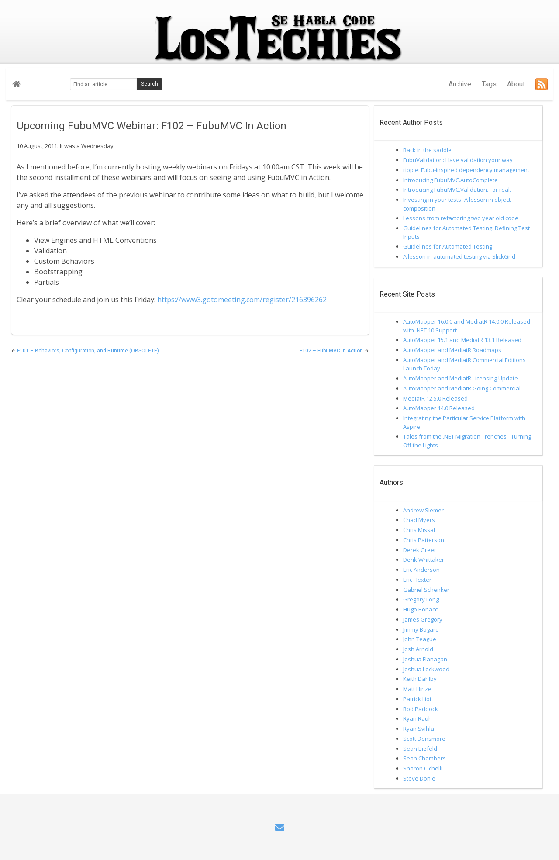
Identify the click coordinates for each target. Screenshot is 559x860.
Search (149, 84)
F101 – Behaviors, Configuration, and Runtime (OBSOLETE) (88, 351)
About (516, 84)
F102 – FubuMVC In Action (332, 351)
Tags (489, 84)
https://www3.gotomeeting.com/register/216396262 (242, 299)
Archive (460, 84)
